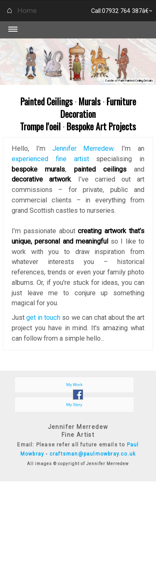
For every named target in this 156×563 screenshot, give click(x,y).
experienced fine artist (50, 159)
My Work (74, 384)
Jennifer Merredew (83, 148)
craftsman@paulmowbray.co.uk (93, 454)
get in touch (43, 317)
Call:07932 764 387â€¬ (121, 11)
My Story (74, 404)
